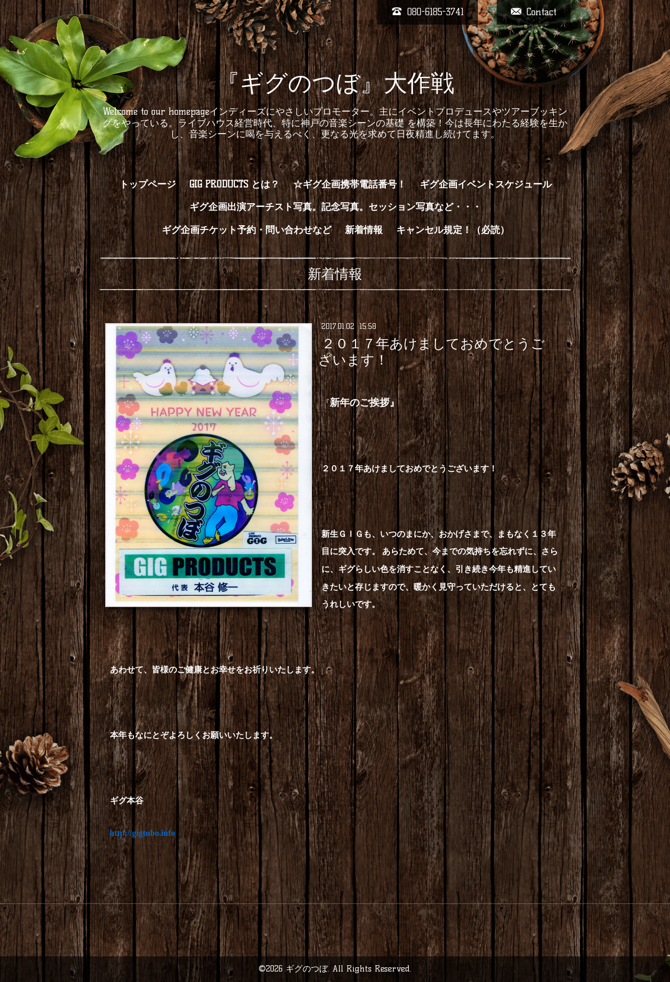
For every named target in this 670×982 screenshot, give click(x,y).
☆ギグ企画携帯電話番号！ (349, 184)
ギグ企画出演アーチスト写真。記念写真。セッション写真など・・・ (335, 207)
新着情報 (364, 230)
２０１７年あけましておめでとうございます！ (431, 351)
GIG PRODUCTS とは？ (234, 184)
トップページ (147, 184)
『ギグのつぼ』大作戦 (335, 83)
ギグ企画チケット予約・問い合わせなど (246, 230)
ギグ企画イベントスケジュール (486, 184)
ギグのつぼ (307, 969)
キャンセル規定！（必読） (452, 230)
